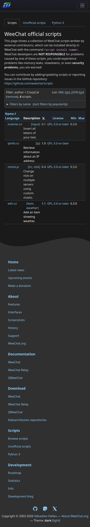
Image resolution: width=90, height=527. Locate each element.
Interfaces (15, 312)
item (30, 204)
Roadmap (14, 473)
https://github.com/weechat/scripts (28, 83)
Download (17, 388)
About (13, 296)
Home (13, 261)
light (56, 520)
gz (67, 92)
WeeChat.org (17, 343)
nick (36, 167)
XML (61, 92)
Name (9, 114)
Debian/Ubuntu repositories (27, 420)
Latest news (16, 270)
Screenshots (16, 320)
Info (11, 489)
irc (30, 167)
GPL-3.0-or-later (58, 124)
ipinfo (13, 143)
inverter (15, 124)
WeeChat (14, 362)
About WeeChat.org (75, 516)
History (13, 328)
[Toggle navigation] (82, 5)
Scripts (12, 23)
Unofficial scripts (34, 23)
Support (13, 336)
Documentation (21, 354)
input (35, 124)
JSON (74, 92)
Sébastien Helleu (45, 516)
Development (19, 464)
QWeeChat (15, 378)
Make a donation (19, 286)
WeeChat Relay (18, 370)
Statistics (14, 481)
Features (14, 304)
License (58, 118)
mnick (13, 167)
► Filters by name (18, 104)
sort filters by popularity (50, 104)
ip (38, 143)
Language (12, 118)
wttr (12, 204)
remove (12, 97)
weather (32, 208)
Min (73, 118)
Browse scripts (18, 439)
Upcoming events (20, 278)
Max (81, 118)
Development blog (20, 496)
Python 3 (58, 23)
